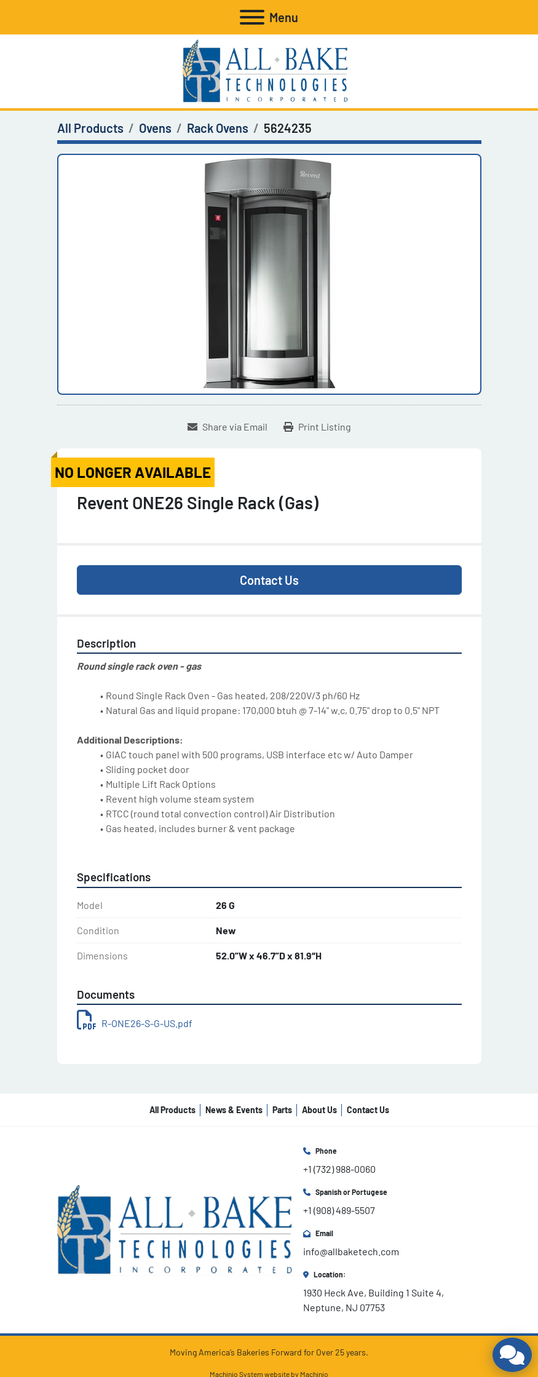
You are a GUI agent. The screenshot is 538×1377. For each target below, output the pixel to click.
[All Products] (90, 128)
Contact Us (269, 580)
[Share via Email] (227, 426)
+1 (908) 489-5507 (339, 1210)
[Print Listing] (317, 426)
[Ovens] (155, 128)
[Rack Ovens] (217, 128)
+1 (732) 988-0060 (339, 1169)
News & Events (234, 1110)
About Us (319, 1110)
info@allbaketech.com (351, 1251)
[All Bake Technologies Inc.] (180, 1228)
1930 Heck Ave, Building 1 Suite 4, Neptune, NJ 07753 (374, 1300)
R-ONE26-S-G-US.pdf (134, 1023)
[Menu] (252, 17)
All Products (172, 1110)
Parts (282, 1110)
